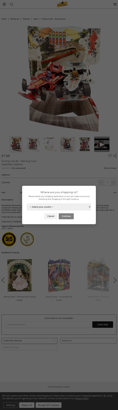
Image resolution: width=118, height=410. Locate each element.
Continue (66, 216)
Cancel (50, 216)
